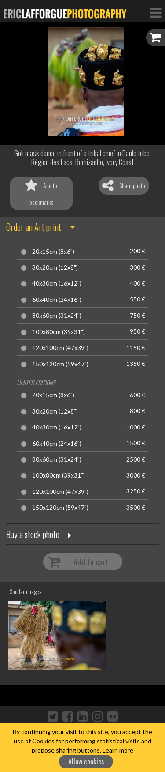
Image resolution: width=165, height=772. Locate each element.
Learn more (118, 750)
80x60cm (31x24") (56, 315)
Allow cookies (86, 761)
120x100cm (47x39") (60, 347)
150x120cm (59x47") (60, 364)
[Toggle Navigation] (156, 12)
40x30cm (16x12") (56, 283)
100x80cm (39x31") (58, 331)
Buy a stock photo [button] (32, 534)
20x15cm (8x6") (53, 251)
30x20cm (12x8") (55, 267)
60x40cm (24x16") (56, 299)
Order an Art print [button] (33, 226)
